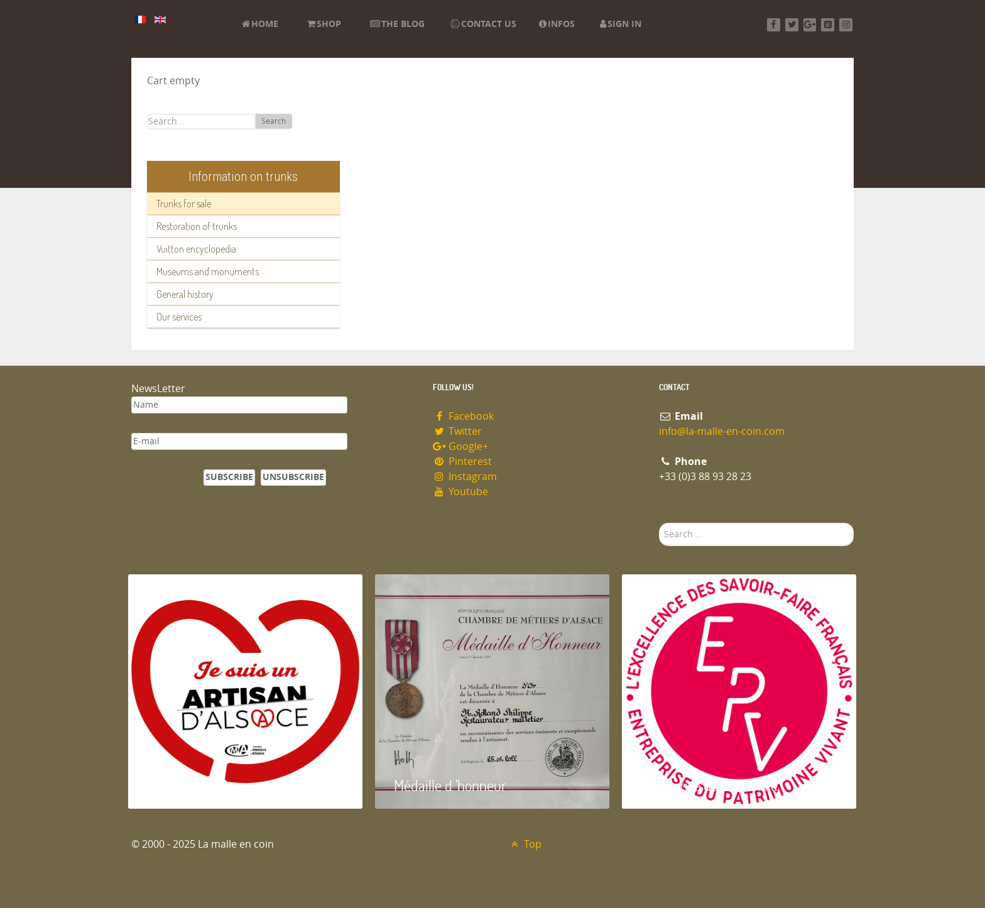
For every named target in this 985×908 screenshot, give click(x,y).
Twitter (457, 431)
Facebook (463, 416)
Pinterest (462, 462)
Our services (179, 316)
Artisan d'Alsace (192, 785)
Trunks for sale (183, 203)
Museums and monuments (207, 271)
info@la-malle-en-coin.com (722, 431)
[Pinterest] (827, 24)
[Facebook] (773, 24)
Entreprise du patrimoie (709, 785)
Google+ (460, 446)
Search (273, 121)
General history (185, 294)
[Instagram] (845, 24)
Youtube (460, 492)
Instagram (465, 477)
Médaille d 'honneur (450, 785)
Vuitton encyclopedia (196, 249)
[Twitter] (791, 24)
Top (524, 844)
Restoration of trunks (196, 226)
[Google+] (810, 24)
